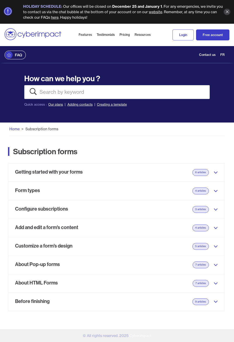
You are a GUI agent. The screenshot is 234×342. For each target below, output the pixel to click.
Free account (213, 35)
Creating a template (112, 104)
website (155, 12)
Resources (143, 35)
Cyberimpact (140, 335)
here (54, 17)
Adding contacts (80, 104)
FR (222, 55)
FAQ (18, 55)
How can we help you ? (62, 78)
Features (85, 35)
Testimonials (106, 35)
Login (183, 35)
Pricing (125, 35)
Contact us (207, 55)
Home (14, 129)
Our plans (55, 104)
